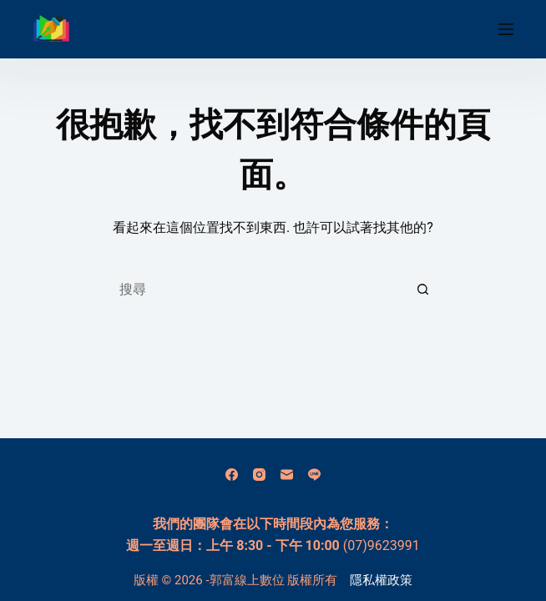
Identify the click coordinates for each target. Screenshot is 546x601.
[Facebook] (231, 474)
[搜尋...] (256, 289)
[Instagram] (259, 474)
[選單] (505, 29)
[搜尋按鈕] (423, 289)
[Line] (314, 474)
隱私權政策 (381, 580)
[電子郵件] (287, 474)
